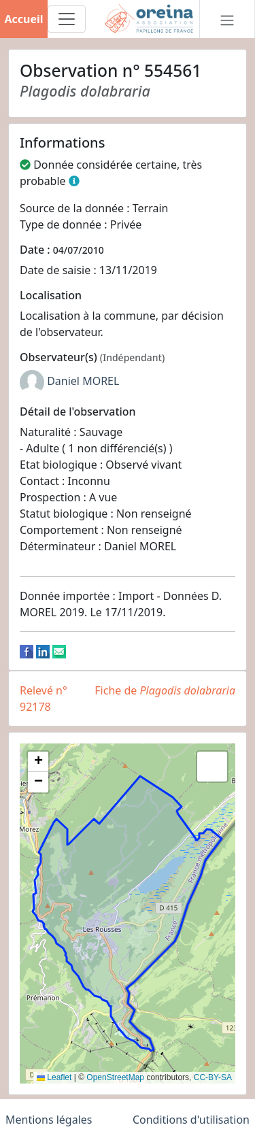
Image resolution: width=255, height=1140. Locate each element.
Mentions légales (48, 1119)
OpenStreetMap (115, 1077)
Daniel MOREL (83, 380)
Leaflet (54, 1077)
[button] (38, 762)
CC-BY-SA (213, 1077)
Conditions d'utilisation (191, 1119)
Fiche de (165, 690)
